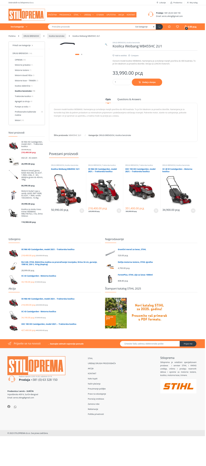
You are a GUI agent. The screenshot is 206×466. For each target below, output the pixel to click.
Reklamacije (93, 440)
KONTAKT (131, 14)
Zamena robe (93, 435)
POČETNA (52, 14)
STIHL (77, 14)
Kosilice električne (23, 86)
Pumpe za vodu (22, 106)
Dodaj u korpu (149, 82)
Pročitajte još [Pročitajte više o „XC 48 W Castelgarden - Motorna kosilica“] (193, 247)
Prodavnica (176, 2)
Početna (12, 36)
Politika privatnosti (96, 445)
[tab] (108, 137)
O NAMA (100, 14)
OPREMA (19, 59)
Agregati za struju (22, 101)
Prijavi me (188, 375)
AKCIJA (121, 14)
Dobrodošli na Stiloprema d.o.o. (21, 2)
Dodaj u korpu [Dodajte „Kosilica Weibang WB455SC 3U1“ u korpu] (82, 247)
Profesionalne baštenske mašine (28, 113)
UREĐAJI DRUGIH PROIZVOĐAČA (102, 395)
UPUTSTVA (111, 14)
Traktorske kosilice (109, 202)
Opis (108, 136)
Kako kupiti (92, 410)
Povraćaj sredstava (96, 430)
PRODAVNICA (65, 14)
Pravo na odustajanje (97, 425)
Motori (18, 120)
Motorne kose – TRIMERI (25, 80)
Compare (135, 55)
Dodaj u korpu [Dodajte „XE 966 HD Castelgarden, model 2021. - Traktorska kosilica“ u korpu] (119, 247)
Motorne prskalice (23, 65)
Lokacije (161, 2)
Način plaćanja (94, 415)
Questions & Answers (129, 136)
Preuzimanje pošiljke (97, 420)
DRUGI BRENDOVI (31, 36)
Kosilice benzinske (57, 36)
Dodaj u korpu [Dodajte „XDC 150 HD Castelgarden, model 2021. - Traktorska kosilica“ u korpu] (156, 247)
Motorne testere (22, 70)
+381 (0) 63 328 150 (172, 13)
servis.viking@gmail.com (172, 16)
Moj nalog (192, 2)
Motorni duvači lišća (23, 75)
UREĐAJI (89, 14)
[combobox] (91, 27)
